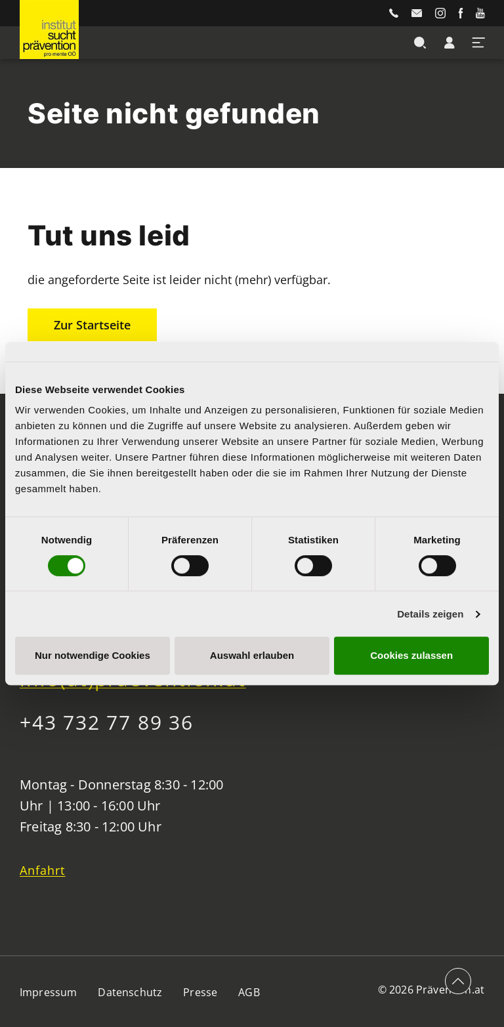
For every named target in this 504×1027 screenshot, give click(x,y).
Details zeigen (430, 613)
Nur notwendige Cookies (92, 655)
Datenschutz (130, 992)
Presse (200, 992)
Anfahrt (43, 870)
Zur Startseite (92, 325)
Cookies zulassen (411, 655)
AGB (248, 992)
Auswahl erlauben (252, 655)
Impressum (48, 992)
